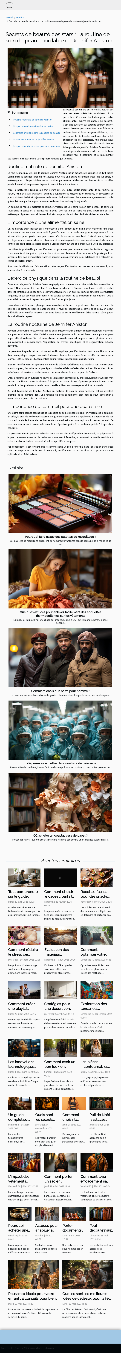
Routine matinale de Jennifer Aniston (32, 120)
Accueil (9, 18)
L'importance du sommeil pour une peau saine (37, 146)
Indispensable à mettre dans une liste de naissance (60, 763)
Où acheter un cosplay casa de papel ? (60, 835)
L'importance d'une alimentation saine (33, 126)
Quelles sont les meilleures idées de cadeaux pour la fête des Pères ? (87, 1298)
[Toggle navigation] (9, 5)
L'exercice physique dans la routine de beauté (36, 133)
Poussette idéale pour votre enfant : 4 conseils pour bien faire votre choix (32, 1298)
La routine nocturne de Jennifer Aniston (34, 139)
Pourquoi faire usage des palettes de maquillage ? (60, 536)
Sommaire (20, 112)
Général (20, 18)
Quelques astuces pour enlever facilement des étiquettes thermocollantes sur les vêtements (60, 613)
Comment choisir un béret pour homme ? (60, 691)
